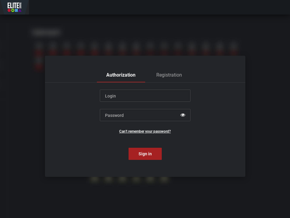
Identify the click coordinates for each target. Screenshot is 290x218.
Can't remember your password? (145, 131)
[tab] (121, 75)
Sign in (145, 153)
